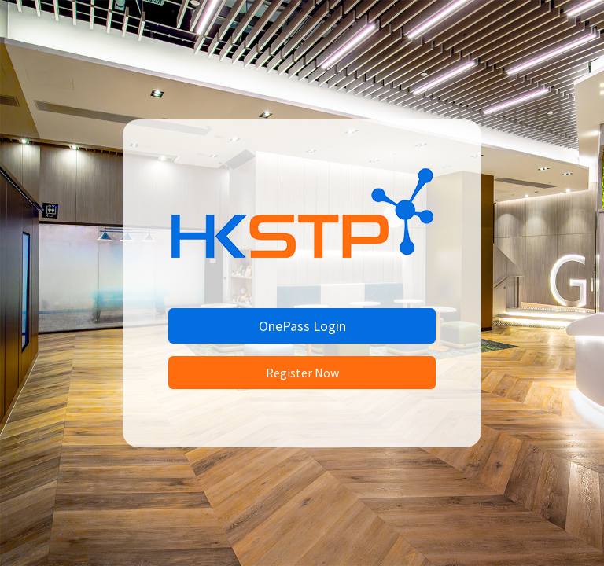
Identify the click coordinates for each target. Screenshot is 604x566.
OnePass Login (302, 326)
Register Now (302, 372)
